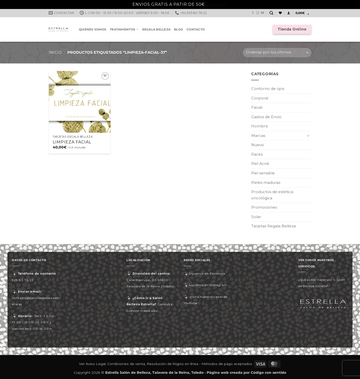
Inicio (55, 52)
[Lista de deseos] (280, 13)
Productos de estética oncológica (272, 194)
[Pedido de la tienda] (277, 52)
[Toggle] (308, 135)
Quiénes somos (92, 29)
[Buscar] (271, 12)
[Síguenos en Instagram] (257, 12)
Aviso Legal (96, 364)
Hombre (259, 126)
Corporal (259, 98)
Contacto (195, 29)
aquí (154, 311)
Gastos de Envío (266, 116)
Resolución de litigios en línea (172, 364)
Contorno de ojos (267, 88)
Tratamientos (124, 29)
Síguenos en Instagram (205, 285)
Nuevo (257, 144)
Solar (256, 216)
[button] (288, 13)
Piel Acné (260, 163)
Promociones (264, 207)
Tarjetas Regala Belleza (273, 226)
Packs (257, 154)
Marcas (258, 135)
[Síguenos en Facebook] (253, 12)
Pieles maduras (265, 182)
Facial (256, 107)
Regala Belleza (156, 29)
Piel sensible (263, 173)
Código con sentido (268, 373)
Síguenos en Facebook (205, 273)
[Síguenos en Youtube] (262, 12)
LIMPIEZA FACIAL (72, 142)
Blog (178, 29)
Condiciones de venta (126, 364)
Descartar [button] (217, 4)
